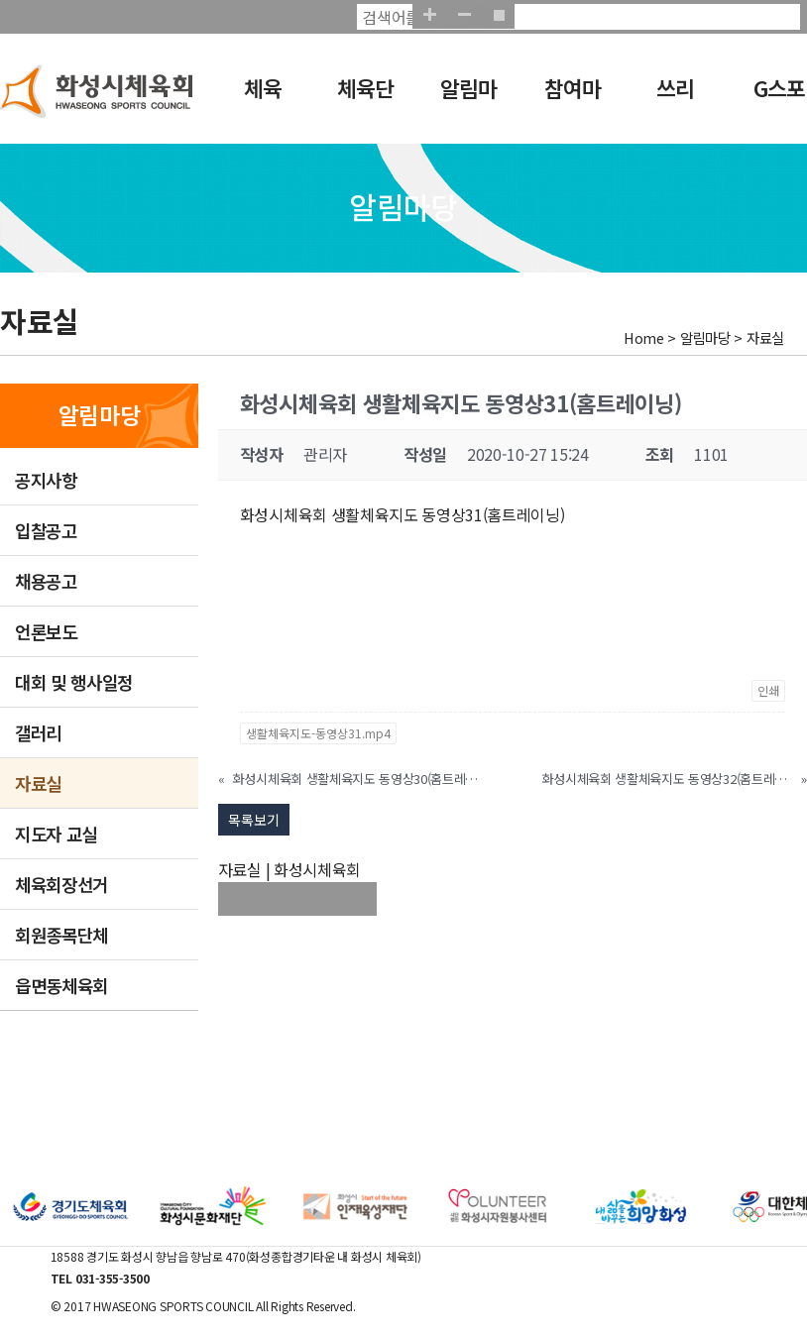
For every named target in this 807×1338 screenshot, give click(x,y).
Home (644, 337)
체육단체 (362, 101)
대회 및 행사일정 (74, 682)
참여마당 (568, 101)
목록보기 (254, 820)
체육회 (254, 101)
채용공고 (46, 581)
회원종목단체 (61, 935)
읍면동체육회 (61, 985)
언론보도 (46, 631)
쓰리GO (664, 101)
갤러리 (38, 732)
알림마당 (465, 101)
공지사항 (46, 480)
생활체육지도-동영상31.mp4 (318, 733)
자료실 (38, 783)
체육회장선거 (61, 884)
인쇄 (768, 690)
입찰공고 (46, 530)
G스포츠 (774, 101)
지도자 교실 (56, 833)
